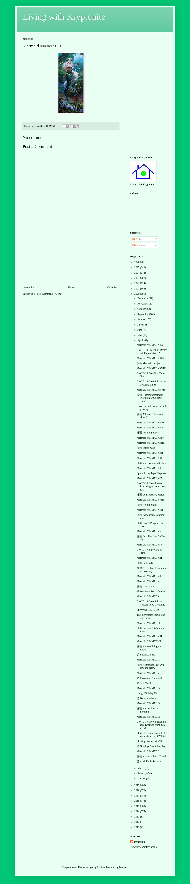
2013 (137, 816)
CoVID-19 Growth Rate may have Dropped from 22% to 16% (152, 724)
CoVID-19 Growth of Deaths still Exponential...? (152, 351)
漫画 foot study (145, 563)
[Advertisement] (71, 257)
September (143, 314)
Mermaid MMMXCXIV (149, 544)
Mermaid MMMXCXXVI (150, 422)
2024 (137, 272)
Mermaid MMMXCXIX (149, 478)
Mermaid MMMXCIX (148, 623)
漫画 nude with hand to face (151, 463)
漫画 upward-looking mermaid (148, 710)
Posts (136, 239)
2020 (137, 293)
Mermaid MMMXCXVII (150, 510)
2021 (137, 288)
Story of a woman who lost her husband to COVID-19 (152, 735)
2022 (137, 283)
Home (71, 287)
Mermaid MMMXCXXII (150, 452)
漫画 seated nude (146, 447)
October (141, 308)
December (143, 298)
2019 (137, 785)
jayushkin (139, 842)
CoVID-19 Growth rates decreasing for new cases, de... (151, 486)
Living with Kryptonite (64, 17)
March (141, 768)
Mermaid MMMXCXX (149, 468)
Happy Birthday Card (148, 693)
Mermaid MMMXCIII (148, 716)
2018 (137, 790)
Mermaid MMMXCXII (149, 576)
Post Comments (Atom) (49, 293)
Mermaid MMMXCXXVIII (151, 368)
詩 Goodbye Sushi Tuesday (151, 746)
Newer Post (30, 287)
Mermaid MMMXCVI (148, 659)
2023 (137, 278)
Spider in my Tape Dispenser (152, 473)
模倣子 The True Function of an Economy (152, 570)
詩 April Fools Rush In (149, 761)
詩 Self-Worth (144, 683)
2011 (137, 827)
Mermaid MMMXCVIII (149, 636)
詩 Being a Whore (146, 698)
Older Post (112, 287)
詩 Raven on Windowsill (150, 678)
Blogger (123, 867)
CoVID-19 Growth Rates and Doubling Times (152, 383)
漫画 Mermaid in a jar (148, 363)
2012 (137, 822)
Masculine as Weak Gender (151, 591)
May (140, 335)
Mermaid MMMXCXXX (150, 345)
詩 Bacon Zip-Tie (146, 654)
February (142, 773)
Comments (139, 245)
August (141, 319)
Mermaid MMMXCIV (148, 703)
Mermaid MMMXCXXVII (151, 389)
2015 (137, 806)
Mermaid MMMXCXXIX (150, 358)
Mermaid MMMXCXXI (149, 458)
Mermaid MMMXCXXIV (150, 437)
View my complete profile (144, 847)
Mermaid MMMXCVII (149, 641)
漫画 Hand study (146, 586)
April (140, 340)
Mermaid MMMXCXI (148, 581)
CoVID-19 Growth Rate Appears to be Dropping (151, 603)
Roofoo (101, 867)
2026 (137, 262)
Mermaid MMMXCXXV (150, 427)
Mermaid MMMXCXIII (149, 557)
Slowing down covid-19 (149, 741)
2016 (137, 800)
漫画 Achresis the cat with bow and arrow (150, 666)
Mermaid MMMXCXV (149, 531)
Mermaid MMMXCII (148, 751)
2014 (137, 811)
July (139, 324)
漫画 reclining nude (147, 432)
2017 (137, 795)
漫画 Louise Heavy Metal (150, 494)
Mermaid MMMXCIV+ (149, 688)
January (141, 778)
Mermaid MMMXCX (148, 596)
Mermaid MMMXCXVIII (150, 499)
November (143, 303)
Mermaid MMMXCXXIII (150, 442)
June (140, 329)
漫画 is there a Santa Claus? (151, 756)
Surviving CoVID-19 (148, 609)
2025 (137, 267)
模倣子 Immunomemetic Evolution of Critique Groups (150, 398)
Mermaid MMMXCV (148, 673)
